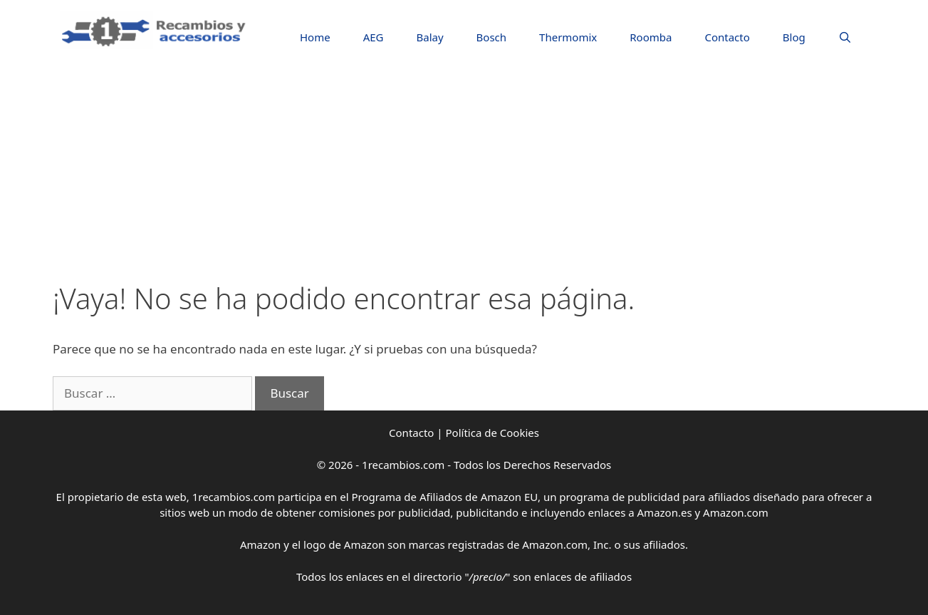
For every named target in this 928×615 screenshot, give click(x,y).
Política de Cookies (492, 432)
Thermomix (568, 37)
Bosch (491, 37)
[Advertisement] (464, 174)
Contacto (726, 37)
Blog (794, 37)
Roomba (651, 37)
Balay (429, 37)
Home (315, 37)
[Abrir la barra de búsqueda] (845, 37)
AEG (373, 37)
